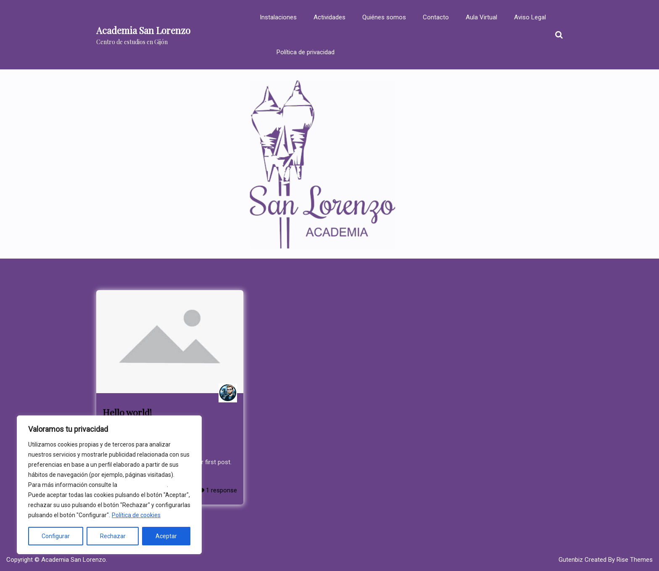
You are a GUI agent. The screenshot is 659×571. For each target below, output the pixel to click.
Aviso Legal (530, 17)
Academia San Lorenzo (143, 30)
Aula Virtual (481, 17)
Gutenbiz (572, 559)
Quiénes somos (384, 17)
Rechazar (113, 536)
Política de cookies (136, 515)
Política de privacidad (306, 52)
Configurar (56, 536)
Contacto (436, 17)
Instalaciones (278, 17)
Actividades (329, 17)
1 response (217, 490)
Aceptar (166, 536)
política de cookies (143, 484)
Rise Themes (635, 559)
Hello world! (127, 412)
